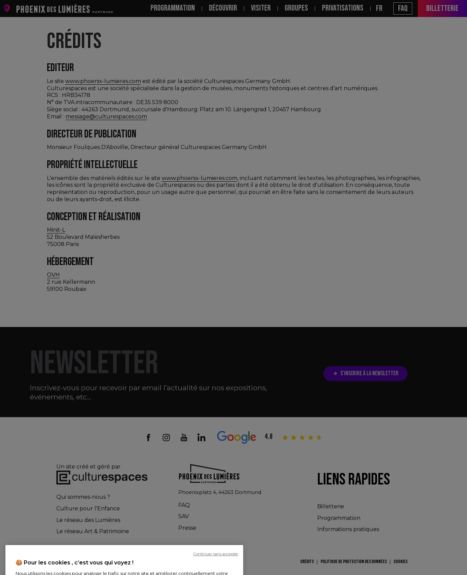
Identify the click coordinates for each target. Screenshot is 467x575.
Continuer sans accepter (215, 569)
